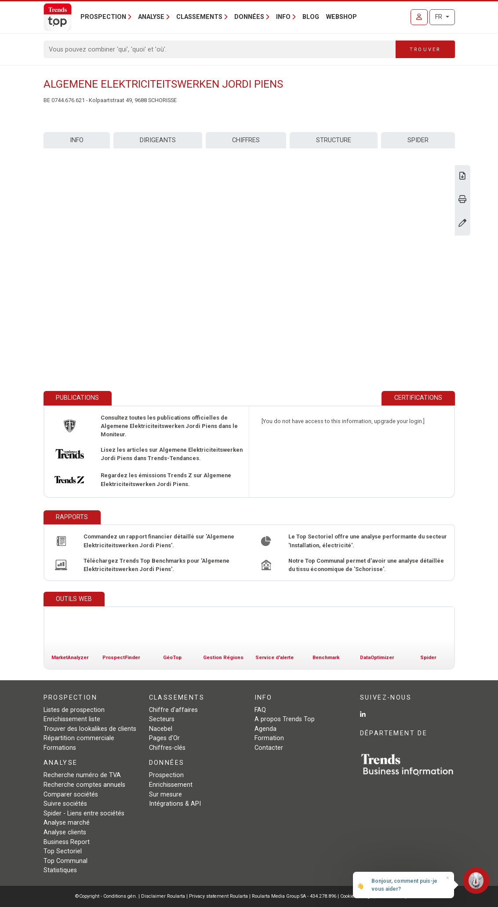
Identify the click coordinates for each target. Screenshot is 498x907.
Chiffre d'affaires (173, 710)
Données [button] (249, 17)
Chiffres (246, 140)
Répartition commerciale (79, 738)
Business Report (67, 842)
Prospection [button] (103, 17)
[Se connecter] (419, 17)
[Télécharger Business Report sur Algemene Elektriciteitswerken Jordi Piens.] (462, 177)
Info (77, 140)
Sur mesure (165, 794)
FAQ (260, 710)
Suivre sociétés (65, 803)
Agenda (265, 729)
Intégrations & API (175, 803)
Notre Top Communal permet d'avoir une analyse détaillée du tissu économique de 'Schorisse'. (366, 564)
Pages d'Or (164, 738)
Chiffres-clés (167, 748)
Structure (333, 140)
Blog (310, 17)
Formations (60, 748)
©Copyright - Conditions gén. (106, 896)
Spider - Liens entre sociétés (84, 813)
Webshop (341, 17)
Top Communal (65, 861)
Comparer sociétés (71, 794)
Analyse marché (67, 822)
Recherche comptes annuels (84, 785)
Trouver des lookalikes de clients (90, 729)
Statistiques (60, 870)
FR (439, 17)
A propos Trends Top (284, 719)
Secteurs (161, 719)
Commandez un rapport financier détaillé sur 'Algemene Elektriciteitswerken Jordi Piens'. (159, 540)
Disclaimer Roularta (163, 896)
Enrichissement (171, 785)
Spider (418, 140)
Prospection (166, 775)
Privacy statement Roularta (218, 896)
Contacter (268, 748)
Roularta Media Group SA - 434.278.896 (295, 896)
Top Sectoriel (63, 851)
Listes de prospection (74, 710)
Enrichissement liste (72, 719)
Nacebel (160, 729)
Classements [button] (199, 17)
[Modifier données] (462, 224)
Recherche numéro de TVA (82, 775)
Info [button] (283, 17)
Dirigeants (158, 140)
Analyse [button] (151, 17)
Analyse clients (65, 832)
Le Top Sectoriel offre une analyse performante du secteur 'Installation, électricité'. (367, 540)
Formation (269, 738)
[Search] (220, 49)
